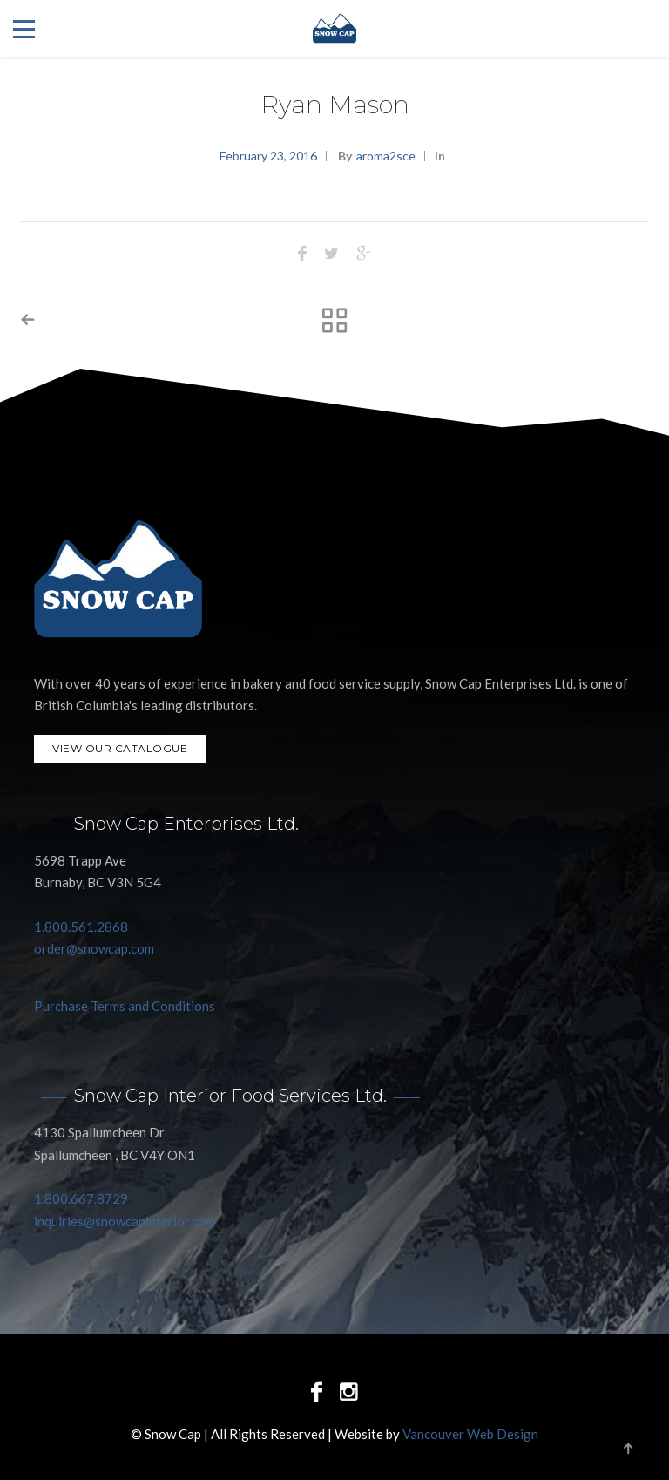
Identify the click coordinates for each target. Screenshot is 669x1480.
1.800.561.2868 (81, 926)
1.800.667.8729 (81, 1198)
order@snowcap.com (94, 948)
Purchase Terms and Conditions (124, 1006)
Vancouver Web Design (470, 1434)
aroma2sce (386, 155)
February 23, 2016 (268, 155)
